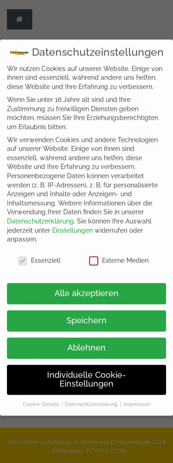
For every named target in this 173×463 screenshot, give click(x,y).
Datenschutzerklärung (40, 215)
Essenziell (39, 255)
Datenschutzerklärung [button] (92, 399)
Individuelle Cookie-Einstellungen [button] (86, 374)
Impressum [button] (137, 399)
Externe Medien (119, 255)
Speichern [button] (86, 315)
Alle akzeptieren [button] (86, 287)
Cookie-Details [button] (41, 399)
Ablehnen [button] (86, 342)
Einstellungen (72, 225)
